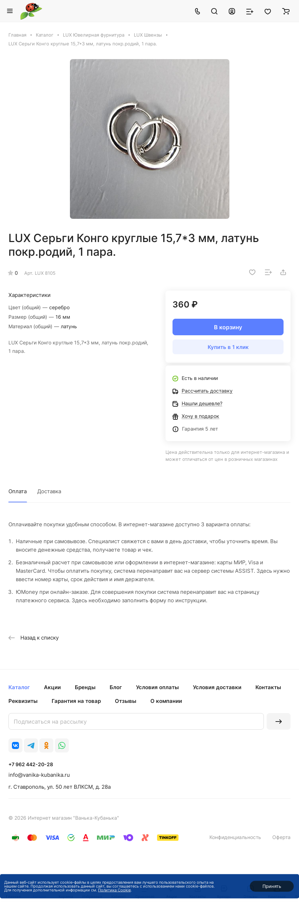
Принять (271, 886)
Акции (52, 687)
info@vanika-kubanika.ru (39, 774)
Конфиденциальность (235, 837)
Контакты (268, 687)
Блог (116, 687)
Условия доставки (217, 687)
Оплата (17, 491)
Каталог (19, 687)
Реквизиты (23, 701)
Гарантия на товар (76, 701)
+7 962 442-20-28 (30, 764)
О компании (166, 701)
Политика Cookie (114, 890)
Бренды (85, 687)
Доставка (49, 491)
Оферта (281, 837)
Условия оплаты (157, 687)
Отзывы (125, 701)
